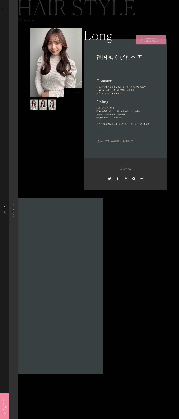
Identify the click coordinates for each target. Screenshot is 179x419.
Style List (13, 209)
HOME (4, 209)
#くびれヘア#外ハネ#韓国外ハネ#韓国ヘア (114, 141)
